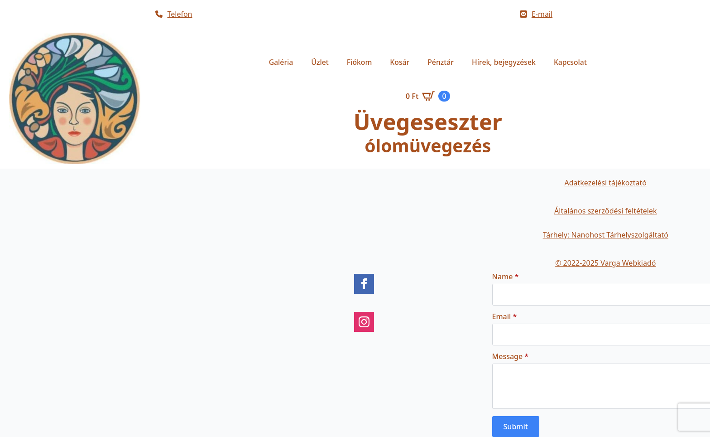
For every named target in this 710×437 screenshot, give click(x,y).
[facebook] (364, 284)
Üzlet (319, 62)
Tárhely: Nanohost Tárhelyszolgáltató (605, 235)
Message (510, 356)
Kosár (399, 62)
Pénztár (440, 62)
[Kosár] (428, 96)
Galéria (281, 62)
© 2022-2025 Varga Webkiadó (605, 263)
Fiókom (359, 62)
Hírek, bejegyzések (504, 62)
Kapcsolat (570, 62)
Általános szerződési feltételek (605, 211)
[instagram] (364, 322)
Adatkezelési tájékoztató (605, 183)
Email (504, 316)
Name (505, 276)
